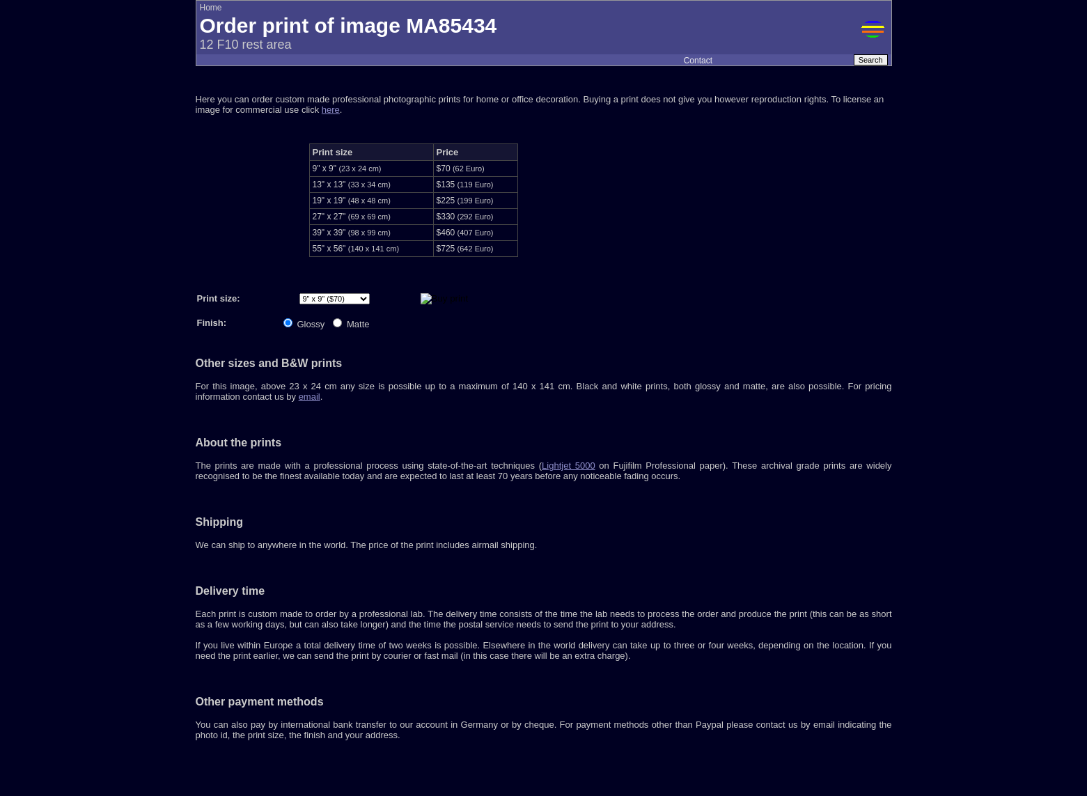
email (309, 396)
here (331, 109)
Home (211, 8)
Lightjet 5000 (568, 465)
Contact (698, 60)
